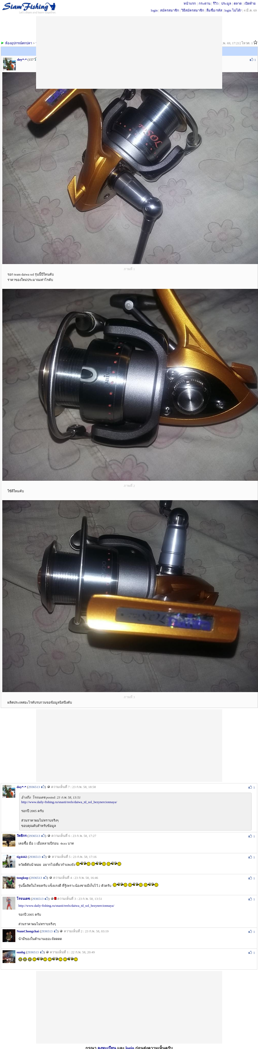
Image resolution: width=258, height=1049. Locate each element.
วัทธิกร (22, 836)
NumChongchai (28, 931)
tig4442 (22, 857)
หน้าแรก (190, 3)
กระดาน (204, 3)
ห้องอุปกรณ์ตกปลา (18, 43)
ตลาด (238, 3)
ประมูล (226, 3)
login (154, 10)
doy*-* (22, 59)
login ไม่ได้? (233, 10)
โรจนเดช (23, 899)
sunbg (21, 952)
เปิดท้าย (250, 3)
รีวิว (215, 3)
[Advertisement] (129, 745)
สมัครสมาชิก (169, 10)
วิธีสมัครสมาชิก (192, 10)
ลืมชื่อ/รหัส (214, 10)
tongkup (22, 878)
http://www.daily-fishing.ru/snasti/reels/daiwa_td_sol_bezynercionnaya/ (69, 802)
